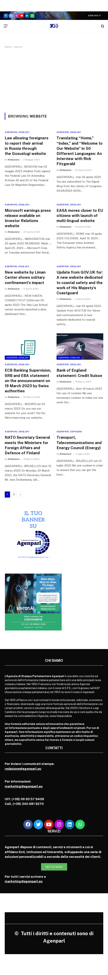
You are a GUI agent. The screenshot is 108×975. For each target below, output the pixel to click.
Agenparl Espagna (69, 431)
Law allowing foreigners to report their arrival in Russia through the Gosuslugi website (26, 146)
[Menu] (6, 26)
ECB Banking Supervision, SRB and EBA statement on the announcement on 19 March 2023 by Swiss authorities (28, 380)
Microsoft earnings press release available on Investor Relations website (28, 218)
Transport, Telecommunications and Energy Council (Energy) (79, 442)
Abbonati (94, 15)
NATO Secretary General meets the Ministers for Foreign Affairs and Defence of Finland (27, 445)
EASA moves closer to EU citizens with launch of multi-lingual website (80, 215)
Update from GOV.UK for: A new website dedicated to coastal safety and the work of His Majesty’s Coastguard (80, 282)
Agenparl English (17, 132)
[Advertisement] (54, 84)
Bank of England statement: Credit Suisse (79, 373)
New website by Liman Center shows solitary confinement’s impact (25, 277)
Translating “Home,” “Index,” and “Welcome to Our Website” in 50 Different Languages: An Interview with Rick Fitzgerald (80, 151)
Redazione (13, 159)
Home (8, 47)
